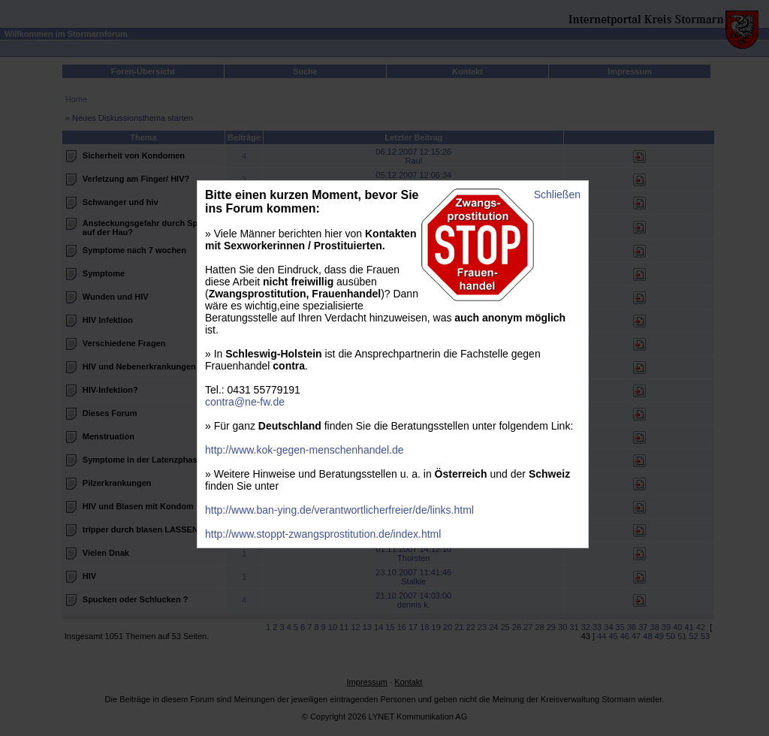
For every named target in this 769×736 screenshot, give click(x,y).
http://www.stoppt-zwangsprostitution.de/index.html (323, 534)
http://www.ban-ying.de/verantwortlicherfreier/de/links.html (339, 510)
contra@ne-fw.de (245, 402)
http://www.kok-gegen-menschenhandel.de (304, 450)
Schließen (557, 195)
